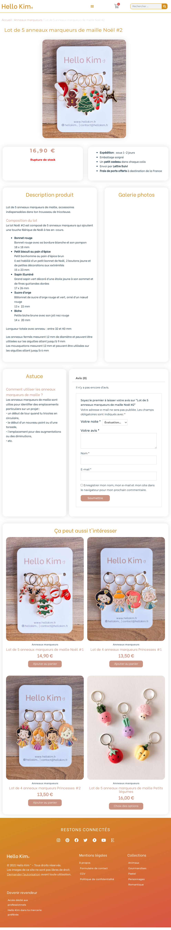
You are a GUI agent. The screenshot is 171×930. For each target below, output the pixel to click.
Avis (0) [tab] (81, 378)
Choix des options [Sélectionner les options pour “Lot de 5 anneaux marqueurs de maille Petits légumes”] (126, 807)
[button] (92, 6)
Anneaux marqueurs (28, 19)
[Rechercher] (164, 6)
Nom (85, 453)
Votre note (91, 421)
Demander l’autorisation (23, 877)
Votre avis (90, 430)
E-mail (86, 469)
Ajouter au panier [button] (45, 664)
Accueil (7, 19)
